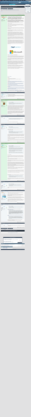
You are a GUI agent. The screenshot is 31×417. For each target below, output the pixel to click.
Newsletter (14, 0)
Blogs (9, 0)
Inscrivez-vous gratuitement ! (12, 4)
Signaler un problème (10, 8)
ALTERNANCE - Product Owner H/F (8, 239)
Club (23, 0)
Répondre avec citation (19, 123)
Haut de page (23, 249)
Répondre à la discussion (4, 8)
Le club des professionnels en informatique (8, 6)
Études (19, 0)
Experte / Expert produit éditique (7, 241)
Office (25, 1)
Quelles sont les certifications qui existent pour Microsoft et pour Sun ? (8, 244)
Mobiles (27, 1)
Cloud (9, 1)
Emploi (17, 0)
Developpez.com (20, 249)
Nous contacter (17, 249)
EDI (19, 1)
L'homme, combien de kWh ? (10, 209)
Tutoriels (6, 0)
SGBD (24, 1)
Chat (11, 0)
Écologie (16, 6)
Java (15, 1)
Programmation (21, 1)
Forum (2, 6)
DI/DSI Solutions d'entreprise (5, 1)
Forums (3, 0)
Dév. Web (17, 1)
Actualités (13, 6)
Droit (21, 0)
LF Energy (10, 76)
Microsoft (14, 1)
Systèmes (30, 1)
